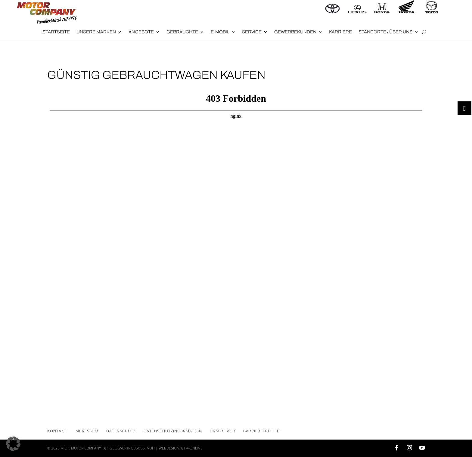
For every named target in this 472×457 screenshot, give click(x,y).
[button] (13, 444)
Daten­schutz (121, 431)
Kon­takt (57, 431)
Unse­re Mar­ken (96, 31)
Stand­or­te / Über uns (385, 31)
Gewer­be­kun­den (295, 31)
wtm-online (191, 448)
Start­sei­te (56, 31)
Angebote (141, 31)
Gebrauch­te (182, 31)
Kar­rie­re (340, 31)
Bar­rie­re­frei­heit (262, 431)
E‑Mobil (220, 31)
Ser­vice (252, 31)
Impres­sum (86, 431)
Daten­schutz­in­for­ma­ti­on (173, 431)
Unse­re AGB (222, 431)
